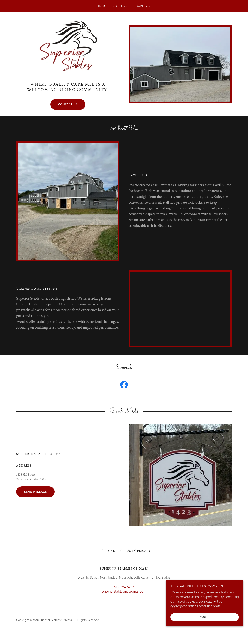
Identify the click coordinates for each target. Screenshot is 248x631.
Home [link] (102, 6)
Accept (205, 622)
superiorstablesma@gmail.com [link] (124, 591)
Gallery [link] (120, 6)
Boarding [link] (142, 6)
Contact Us (68, 104)
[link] (68, 49)
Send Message (35, 492)
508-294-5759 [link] (124, 587)
